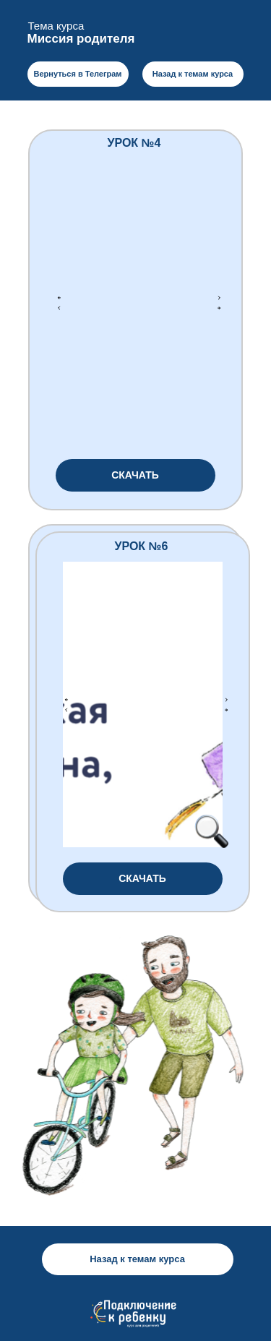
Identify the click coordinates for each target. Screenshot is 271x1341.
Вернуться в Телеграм (77, 73)
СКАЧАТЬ (135, 475)
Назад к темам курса (192, 73)
